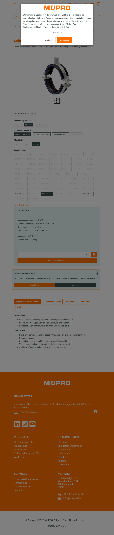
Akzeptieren (64, 40)
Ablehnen (49, 40)
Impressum (57, 32)
